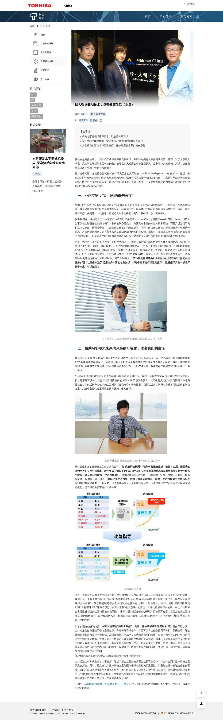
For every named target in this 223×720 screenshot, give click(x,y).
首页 (148, 16)
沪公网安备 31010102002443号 (177, 713)
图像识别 (36, 116)
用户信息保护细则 (38, 710)
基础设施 (36, 105)
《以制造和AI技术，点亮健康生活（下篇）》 (107, 684)
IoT (33, 94)
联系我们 (189, 3)
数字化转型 (96, 120)
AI (32, 99)
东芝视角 (186, 16)
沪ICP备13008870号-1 (145, 713)
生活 (33, 110)
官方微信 (68, 710)
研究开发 (84, 120)
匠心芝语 (166, 16)
